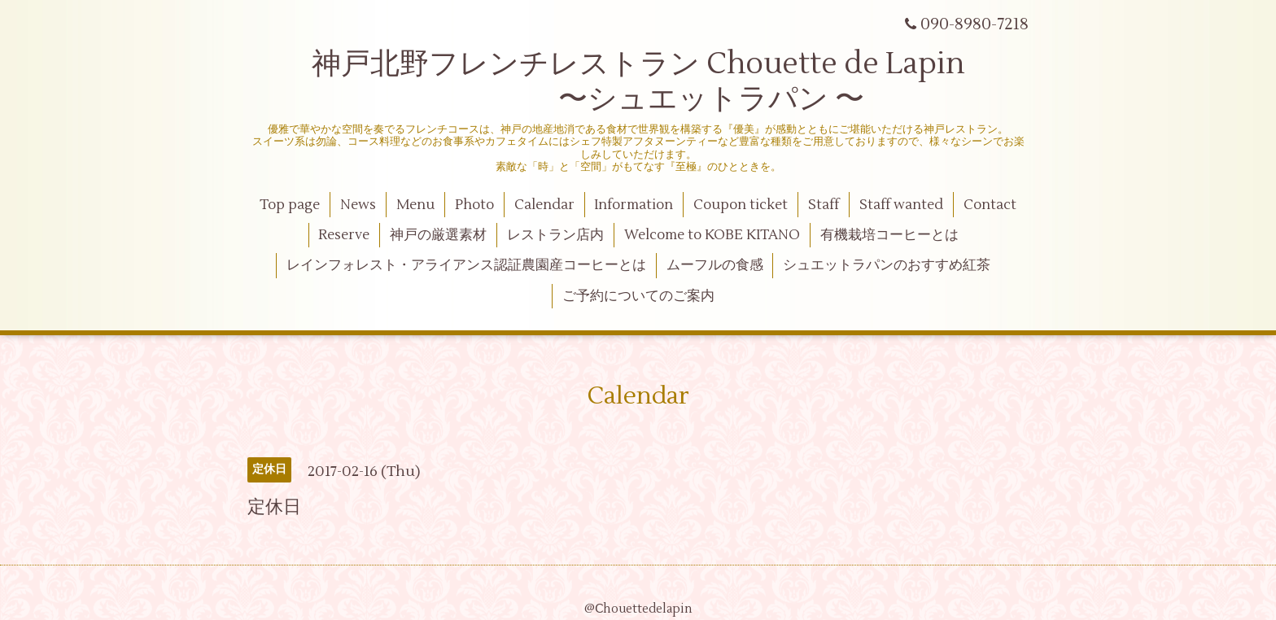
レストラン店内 (555, 235)
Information (633, 205)
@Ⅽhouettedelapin (638, 609)
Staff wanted (901, 205)
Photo (474, 205)
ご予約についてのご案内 (638, 296)
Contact (990, 205)
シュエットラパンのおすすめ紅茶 (886, 265)
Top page (290, 205)
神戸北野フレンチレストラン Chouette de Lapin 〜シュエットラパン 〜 (638, 82)
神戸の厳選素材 (438, 235)
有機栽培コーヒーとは (889, 235)
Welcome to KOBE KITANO (712, 235)
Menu (415, 205)
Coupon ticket (740, 205)
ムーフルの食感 (714, 265)
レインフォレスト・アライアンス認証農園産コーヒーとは (466, 265)
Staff (823, 205)
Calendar (544, 205)
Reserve (343, 235)
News (358, 205)
